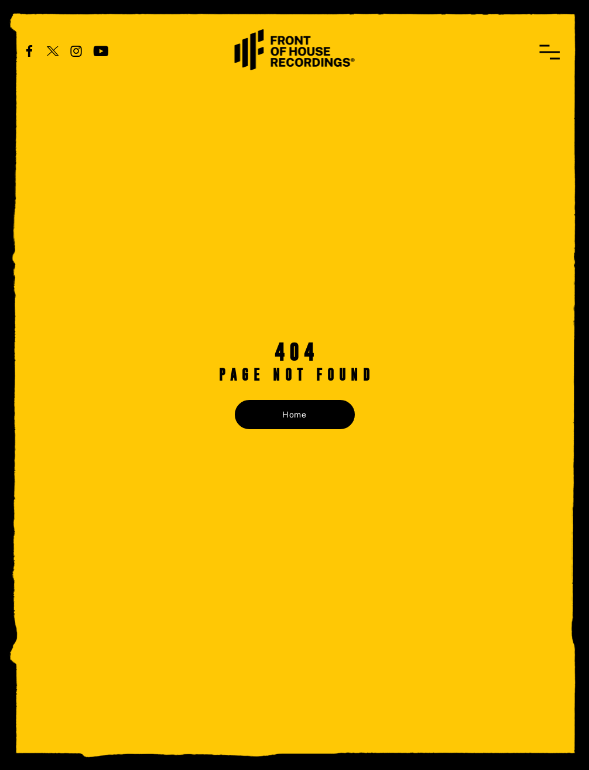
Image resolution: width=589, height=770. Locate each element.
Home (294, 414)
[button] (549, 52)
